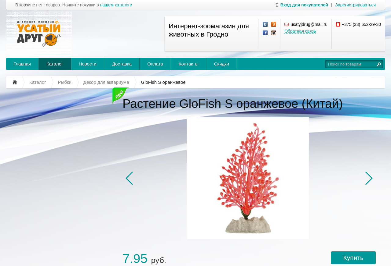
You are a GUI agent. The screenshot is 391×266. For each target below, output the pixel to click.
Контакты (189, 63)
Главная (22, 63)
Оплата (155, 63)
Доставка (122, 63)
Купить (353, 257)
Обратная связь (300, 31)
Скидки (221, 63)
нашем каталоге (116, 5)
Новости (88, 63)
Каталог (54, 63)
